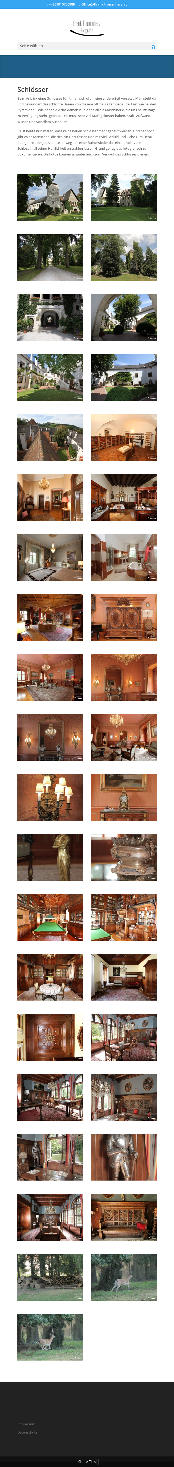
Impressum (26, 1424)
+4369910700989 (62, 4)
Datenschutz (27, 1432)
